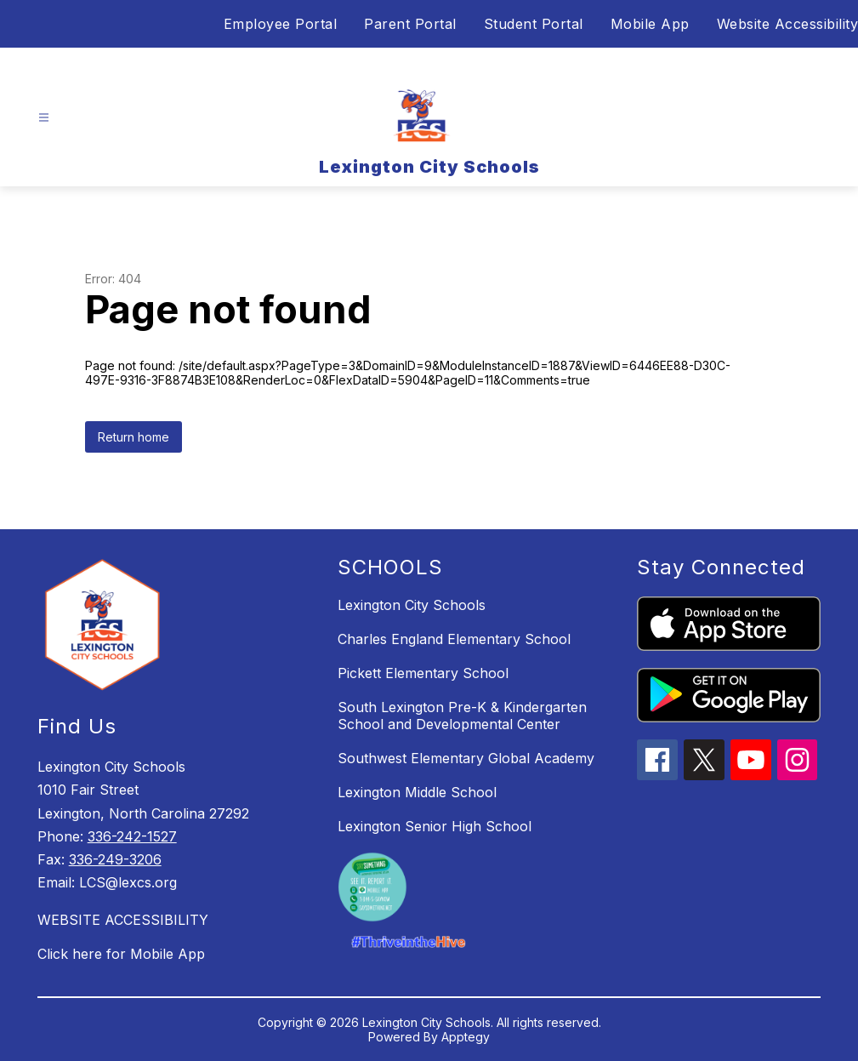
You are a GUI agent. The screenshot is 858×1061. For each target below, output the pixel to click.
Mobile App (650, 23)
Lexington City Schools (412, 604)
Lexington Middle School (417, 792)
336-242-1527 (132, 836)
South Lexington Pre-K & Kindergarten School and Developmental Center (462, 716)
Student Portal (533, 23)
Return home (133, 437)
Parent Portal (410, 23)
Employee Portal (281, 23)
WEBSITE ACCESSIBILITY (122, 919)
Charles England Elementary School (454, 638)
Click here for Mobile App (121, 953)
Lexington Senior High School (434, 826)
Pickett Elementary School (423, 673)
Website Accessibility (788, 23)
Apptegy (465, 1037)
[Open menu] (44, 118)
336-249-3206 (115, 859)
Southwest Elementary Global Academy (466, 758)
